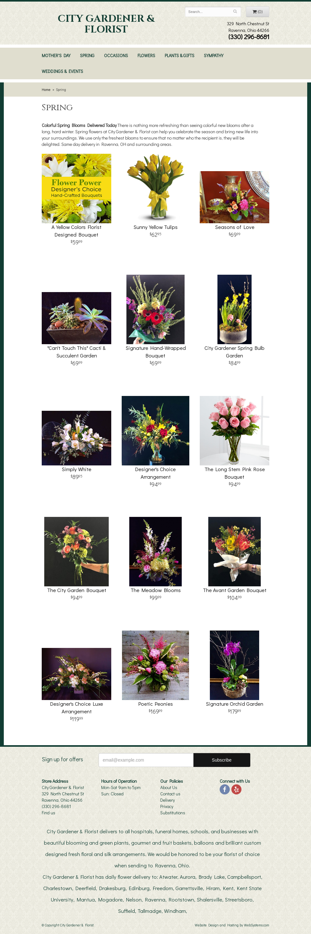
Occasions (116, 55)
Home (46, 89)
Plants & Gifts (179, 55)
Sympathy (213, 55)
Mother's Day (56, 55)
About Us (168, 787)
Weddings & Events (62, 71)
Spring (87, 55)
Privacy (166, 806)
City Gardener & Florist (106, 24)
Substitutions (172, 813)
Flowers (146, 55)
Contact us (170, 794)
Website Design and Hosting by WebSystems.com (232, 925)
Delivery (167, 800)
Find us (48, 813)
